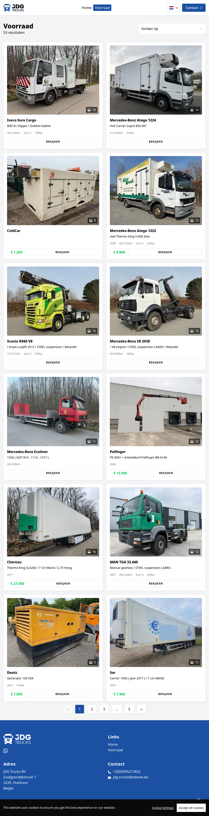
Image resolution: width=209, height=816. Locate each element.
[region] (104, 807)
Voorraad (102, 7)
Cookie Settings (163, 808)
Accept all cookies (191, 808)
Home (87, 7)
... (116, 709)
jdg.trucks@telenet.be (130, 777)
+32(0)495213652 (127, 771)
